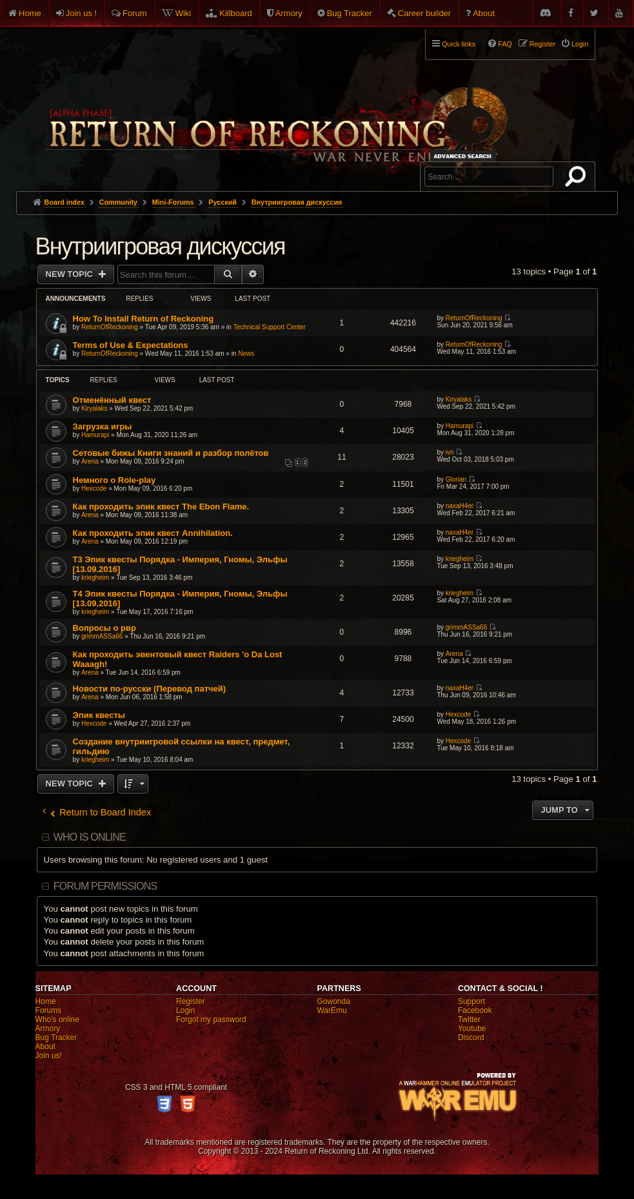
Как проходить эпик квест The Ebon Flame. (161, 506)
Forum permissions (105, 886)
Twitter (469, 1019)
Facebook (475, 1010)
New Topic (70, 274)
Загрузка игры (102, 426)
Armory (288, 13)
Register (190, 1001)
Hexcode (93, 488)
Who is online (90, 837)
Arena (90, 461)
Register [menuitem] (542, 44)
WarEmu (331, 1010)
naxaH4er (459, 505)
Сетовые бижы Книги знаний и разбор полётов (171, 453)
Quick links (458, 44)
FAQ (505, 44)
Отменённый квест (112, 400)
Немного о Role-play (114, 480)
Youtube (472, 1028)
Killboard (235, 13)
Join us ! (81, 13)
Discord (471, 1037)
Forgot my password (211, 1019)
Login (185, 1010)
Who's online (57, 1019)
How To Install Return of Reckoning (143, 318)
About (484, 13)
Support (471, 1001)
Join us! (48, 1055)
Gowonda (333, 1001)
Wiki (183, 13)
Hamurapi (95, 434)
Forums (48, 1010)
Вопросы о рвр (104, 628)
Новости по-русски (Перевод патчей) (149, 688)
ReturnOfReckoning (109, 327)
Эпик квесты (99, 715)
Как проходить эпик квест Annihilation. (153, 533)
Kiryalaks (94, 408)
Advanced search (464, 155)
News (246, 353)
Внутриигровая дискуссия (160, 246)
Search (578, 179)
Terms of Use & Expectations (130, 345)
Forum (135, 13)
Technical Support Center (269, 327)
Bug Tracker (349, 13)
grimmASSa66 (102, 636)
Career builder (424, 13)
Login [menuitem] (579, 44)
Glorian (456, 479)
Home (30, 13)
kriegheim (95, 577)
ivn (450, 452)
